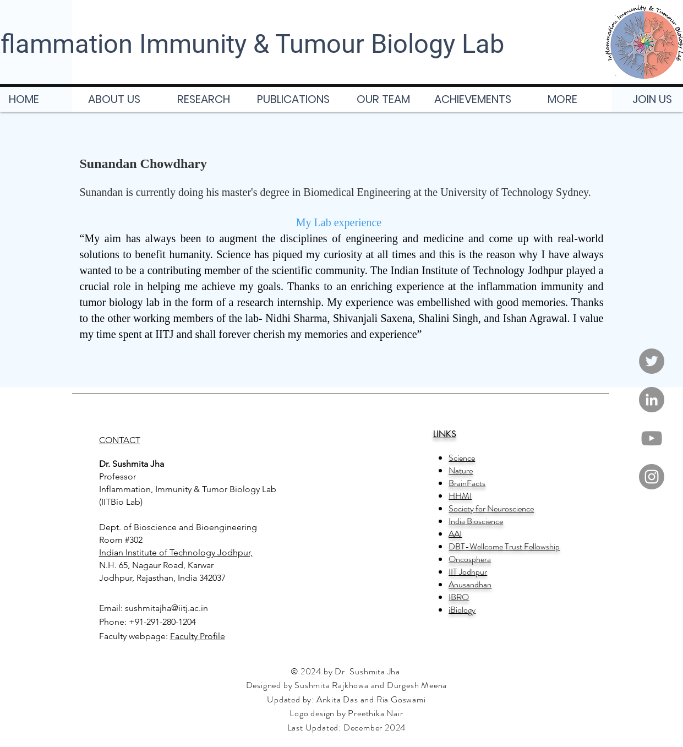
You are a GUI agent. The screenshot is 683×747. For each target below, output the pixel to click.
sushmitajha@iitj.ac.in (166, 608)
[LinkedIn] (651, 399)
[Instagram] (651, 476)
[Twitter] (651, 361)
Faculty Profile (197, 636)
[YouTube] (651, 438)
